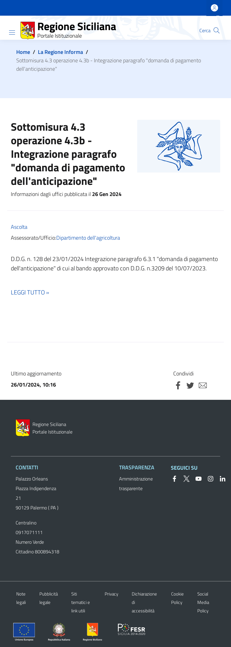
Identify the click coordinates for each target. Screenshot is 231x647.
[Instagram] (208, 478)
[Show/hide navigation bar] (12, 32)
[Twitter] (184, 478)
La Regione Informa (60, 52)
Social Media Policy (203, 602)
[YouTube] (196, 478)
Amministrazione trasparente (136, 483)
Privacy (111, 593)
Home (23, 52)
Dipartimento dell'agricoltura (88, 238)
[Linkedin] (220, 478)
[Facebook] (174, 478)
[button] (216, 30)
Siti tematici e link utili (80, 602)
